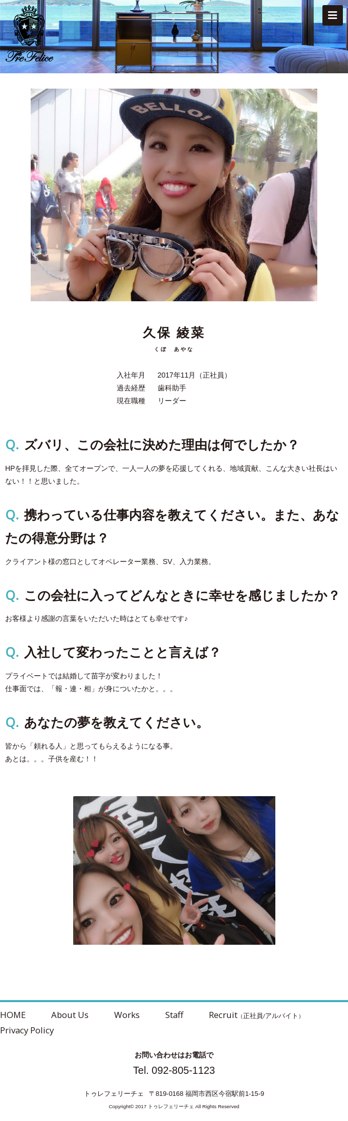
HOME (13, 1015)
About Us (70, 1015)
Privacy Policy (27, 1030)
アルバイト (281, 1015)
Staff (174, 1015)
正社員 (253, 1015)
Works (127, 1015)
